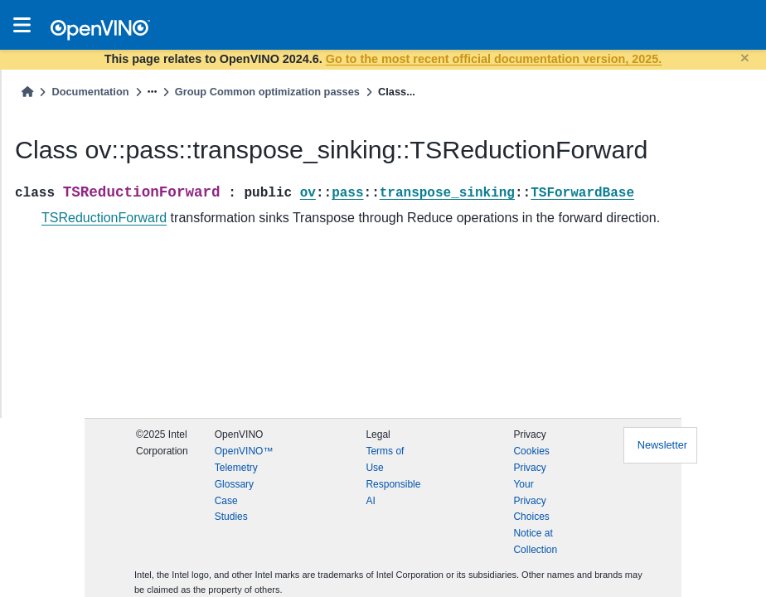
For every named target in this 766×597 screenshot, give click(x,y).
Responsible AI (393, 492)
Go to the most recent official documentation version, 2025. (494, 59)
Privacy (529, 467)
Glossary (234, 484)
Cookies (531, 451)
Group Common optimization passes (267, 91)
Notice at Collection (535, 541)
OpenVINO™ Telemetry (244, 459)
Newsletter (662, 445)
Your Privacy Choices (531, 500)
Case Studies (231, 509)
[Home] (27, 91)
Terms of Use (385, 459)
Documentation (89, 91)
